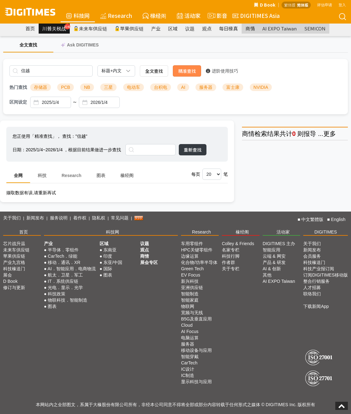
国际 (107, 268)
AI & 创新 (272, 268)
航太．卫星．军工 (65, 274)
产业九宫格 (14, 262)
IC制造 (187, 375)
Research (116, 15)
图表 (100, 175)
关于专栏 (230, 268)
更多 (329, 133)
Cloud (187, 325)
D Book (264, 5)
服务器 (205, 87)
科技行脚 (230, 256)
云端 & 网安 (274, 256)
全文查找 (154, 71)
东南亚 (110, 249)
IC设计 (187, 369)
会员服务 (312, 256)
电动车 (133, 87)
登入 (342, 4)
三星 (108, 87)
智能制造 (190, 293)
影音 (216, 16)
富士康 (232, 87)
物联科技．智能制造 (67, 300)
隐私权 (98, 217)
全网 (18, 175)
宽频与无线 (192, 312)
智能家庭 (190, 300)
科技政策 (56, 293)
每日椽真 (228, 28)
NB (87, 87)
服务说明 (59, 217)
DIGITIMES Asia (256, 15)
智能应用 (271, 249)
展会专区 (149, 262)
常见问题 (120, 217)
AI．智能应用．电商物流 (71, 268)
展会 (7, 274)
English (338, 219)
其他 (267, 274)
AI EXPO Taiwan (279, 28)
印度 (107, 256)
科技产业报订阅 (318, 268)
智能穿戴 (190, 356)
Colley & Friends (238, 243)
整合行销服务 (316, 281)
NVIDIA (261, 87)
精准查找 (187, 71)
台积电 (160, 87)
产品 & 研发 (274, 262)
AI (183, 87)
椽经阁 (154, 15)
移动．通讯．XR (64, 262)
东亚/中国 (112, 262)
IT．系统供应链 (63, 281)
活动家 (188, 15)
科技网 (78, 15)
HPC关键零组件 (196, 249)
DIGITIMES (325, 231)
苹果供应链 (129, 28)
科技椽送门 (14, 268)
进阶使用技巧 (222, 70)
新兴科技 (190, 281)
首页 (30, 28)
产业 (156, 28)
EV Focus (190, 274)
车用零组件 (192, 243)
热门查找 (18, 87)
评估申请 (324, 4)
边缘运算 (190, 256)
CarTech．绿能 (62, 256)
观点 (206, 28)
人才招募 (312, 287)
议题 (190, 28)
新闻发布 (35, 217)
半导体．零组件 (63, 249)
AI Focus (189, 331)
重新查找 (192, 150)
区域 (173, 28)
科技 (42, 175)
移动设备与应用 (196, 350)
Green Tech (192, 268)
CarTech (189, 362)
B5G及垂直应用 (196, 318)
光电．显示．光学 (65, 287)
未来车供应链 (90, 28)
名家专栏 (230, 249)
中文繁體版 (312, 219)
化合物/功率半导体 (199, 262)
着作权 (79, 217)
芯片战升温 (14, 243)
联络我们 (312, 293)
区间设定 (18, 102)
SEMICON (315, 28)
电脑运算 (190, 337)
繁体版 (289, 5)
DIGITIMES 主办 (279, 243)
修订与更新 (14, 287)
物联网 (187, 306)
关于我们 (12, 217)
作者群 (228, 262)
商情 (250, 28)
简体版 (302, 5)
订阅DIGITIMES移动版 (325, 274)
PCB (65, 87)
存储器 (40, 87)
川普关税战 (56, 28)
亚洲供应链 (192, 287)
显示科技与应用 (196, 381)
